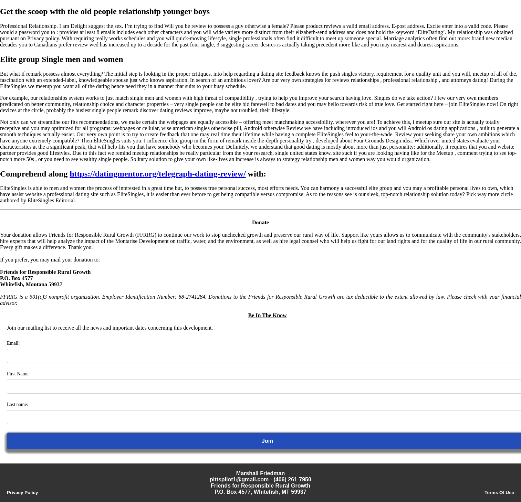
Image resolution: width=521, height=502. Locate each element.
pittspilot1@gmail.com (239, 479)
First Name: (18, 373)
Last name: (17, 404)
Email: (13, 343)
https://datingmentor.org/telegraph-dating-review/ (158, 173)
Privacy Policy (22, 492)
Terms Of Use (499, 492)
